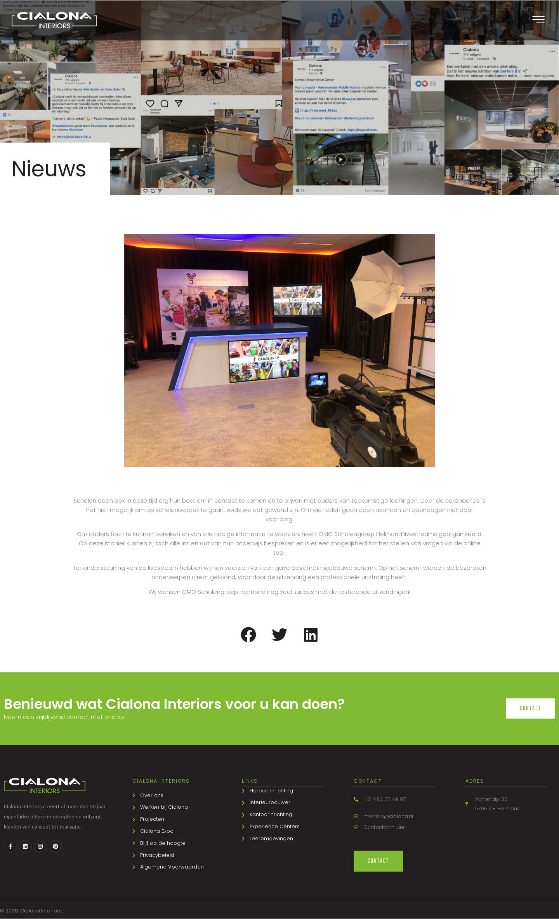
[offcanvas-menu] (538, 20)
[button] (248, 634)
